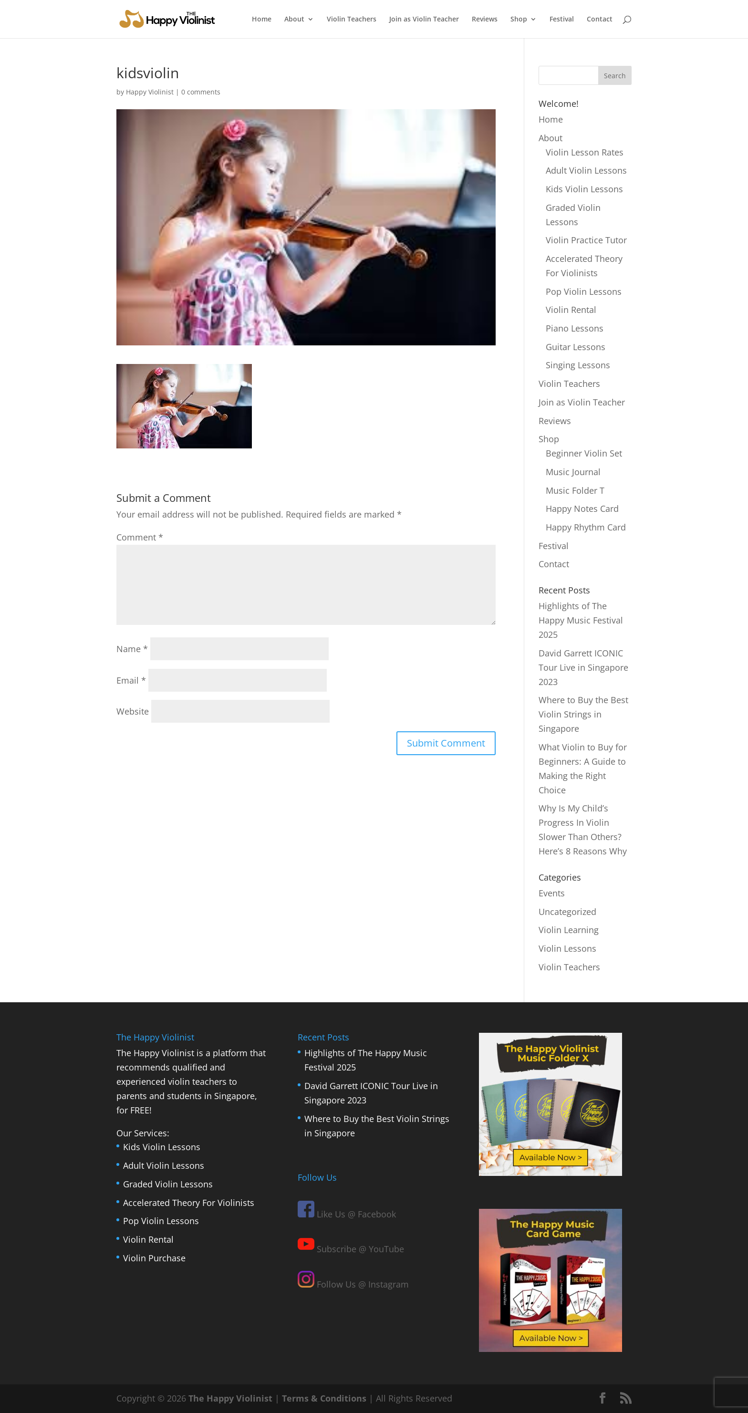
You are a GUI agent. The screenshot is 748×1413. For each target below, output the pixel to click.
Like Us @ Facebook (347, 1214)
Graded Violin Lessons (168, 1184)
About (294, 19)
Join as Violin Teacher (424, 19)
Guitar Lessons (575, 347)
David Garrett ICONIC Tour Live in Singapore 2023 (583, 667)
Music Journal (573, 472)
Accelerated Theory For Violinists (188, 1202)
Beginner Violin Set (584, 453)
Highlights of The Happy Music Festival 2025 (581, 620)
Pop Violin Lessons (584, 291)
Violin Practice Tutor (586, 240)
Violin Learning (569, 929)
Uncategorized (567, 911)
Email (131, 680)
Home (261, 19)
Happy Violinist (150, 91)
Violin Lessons (567, 948)
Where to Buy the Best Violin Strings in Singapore (583, 714)
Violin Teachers (351, 19)
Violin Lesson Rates (584, 152)
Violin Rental (571, 309)
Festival (562, 19)
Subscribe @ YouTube (351, 1249)
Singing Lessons (578, 365)
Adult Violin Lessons (586, 170)
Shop (518, 19)
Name (132, 649)
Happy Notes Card (582, 508)
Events (552, 893)
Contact (600, 19)
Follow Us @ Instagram (353, 1284)
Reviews (485, 19)
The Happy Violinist (230, 1398)
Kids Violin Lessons (584, 189)
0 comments (200, 91)
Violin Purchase (154, 1258)
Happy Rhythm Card (586, 527)
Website (132, 711)
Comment (139, 537)
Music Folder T (575, 490)
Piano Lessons (574, 328)
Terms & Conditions (324, 1398)
